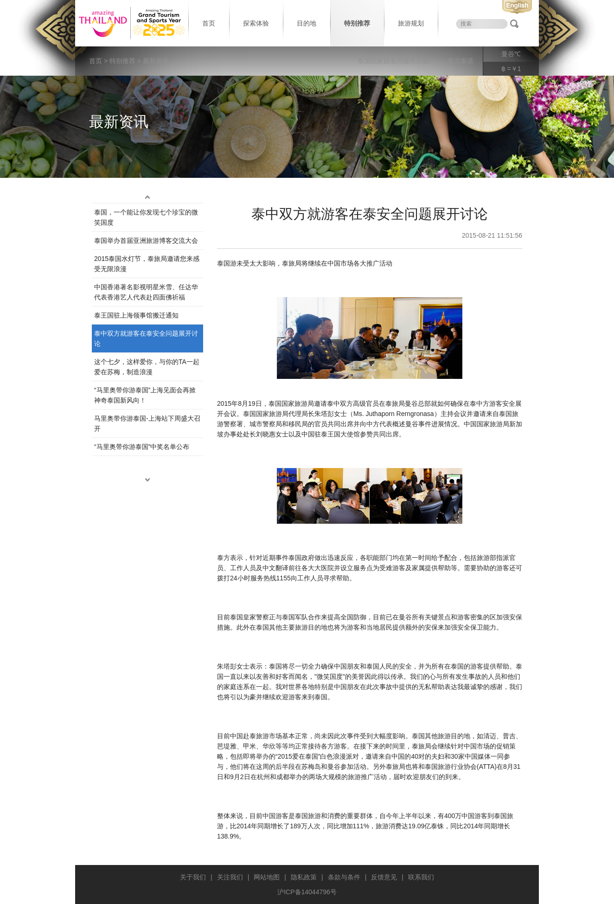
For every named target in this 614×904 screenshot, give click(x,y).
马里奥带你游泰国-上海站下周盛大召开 (147, 423)
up (147, 197)
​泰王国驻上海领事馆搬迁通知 (136, 315)
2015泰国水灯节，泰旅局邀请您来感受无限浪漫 (146, 264)
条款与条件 (344, 877)
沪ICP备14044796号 (307, 892)
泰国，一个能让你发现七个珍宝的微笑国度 (146, 217)
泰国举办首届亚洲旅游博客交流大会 (146, 240)
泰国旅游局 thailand (130, 23)
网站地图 (267, 877)
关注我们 (230, 877)
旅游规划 (411, 23)
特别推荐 (357, 23)
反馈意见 (384, 877)
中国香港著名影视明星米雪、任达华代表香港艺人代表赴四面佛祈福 (146, 292)
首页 (208, 23)
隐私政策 (304, 877)
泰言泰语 (460, 61)
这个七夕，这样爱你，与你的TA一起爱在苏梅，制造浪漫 (146, 367)
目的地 (306, 23)
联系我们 (421, 877)
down (147, 480)
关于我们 (193, 877)
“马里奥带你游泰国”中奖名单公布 (141, 446)
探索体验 (256, 23)
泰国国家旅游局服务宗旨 (393, 61)
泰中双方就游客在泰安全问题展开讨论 (146, 338)
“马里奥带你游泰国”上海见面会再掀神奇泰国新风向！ (145, 395)
